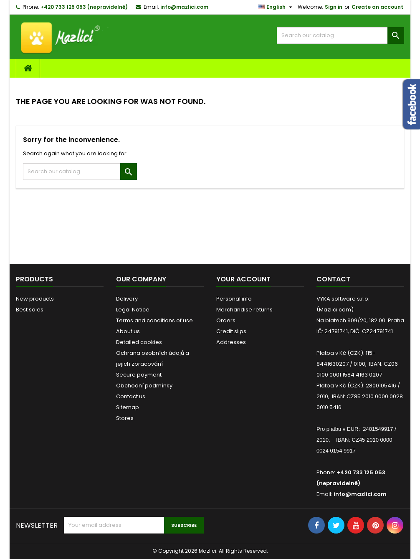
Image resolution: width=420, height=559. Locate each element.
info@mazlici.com (184, 6)
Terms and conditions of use (154, 320)
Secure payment (139, 375)
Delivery (127, 299)
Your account (243, 279)
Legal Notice (132, 310)
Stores (125, 418)
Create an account (377, 6)
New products (35, 299)
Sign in (333, 6)
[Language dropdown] (276, 7)
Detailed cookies (139, 342)
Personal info (234, 299)
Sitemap (127, 407)
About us (128, 331)
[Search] (340, 35)
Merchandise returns (244, 310)
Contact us (130, 396)
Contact (333, 279)
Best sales (29, 310)
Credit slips (231, 331)
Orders (225, 320)
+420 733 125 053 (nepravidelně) (84, 6)
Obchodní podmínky (144, 386)
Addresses (231, 342)
